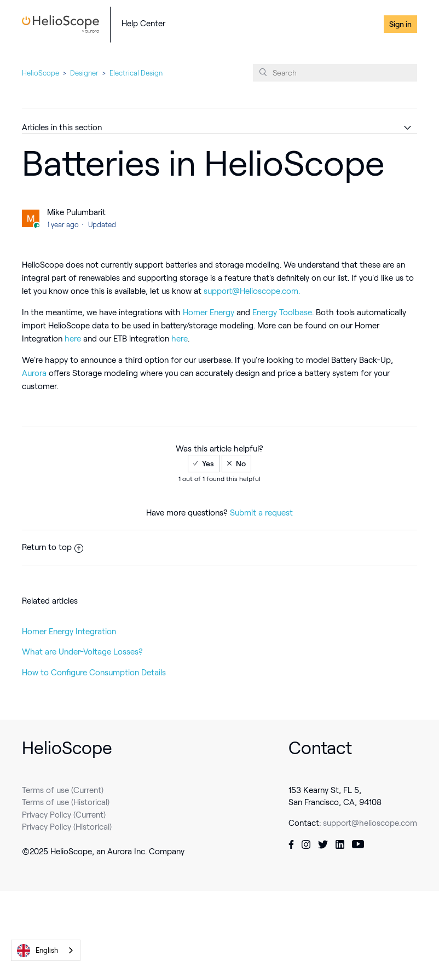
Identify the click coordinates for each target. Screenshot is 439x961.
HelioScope (40, 73)
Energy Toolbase (282, 312)
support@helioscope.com (370, 823)
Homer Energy (209, 312)
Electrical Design (136, 73)
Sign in (400, 24)
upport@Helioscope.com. (253, 291)
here (74, 338)
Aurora (35, 373)
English (37, 950)
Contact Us (357, 24)
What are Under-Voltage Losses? (82, 651)
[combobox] (45, 950)
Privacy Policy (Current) (64, 815)
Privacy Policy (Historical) (67, 827)
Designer (84, 73)
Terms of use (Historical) (65, 802)
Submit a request (261, 512)
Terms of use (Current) (62, 790)
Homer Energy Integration (69, 631)
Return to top (52, 547)
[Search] (335, 73)
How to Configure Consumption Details (94, 672)
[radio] (204, 463)
